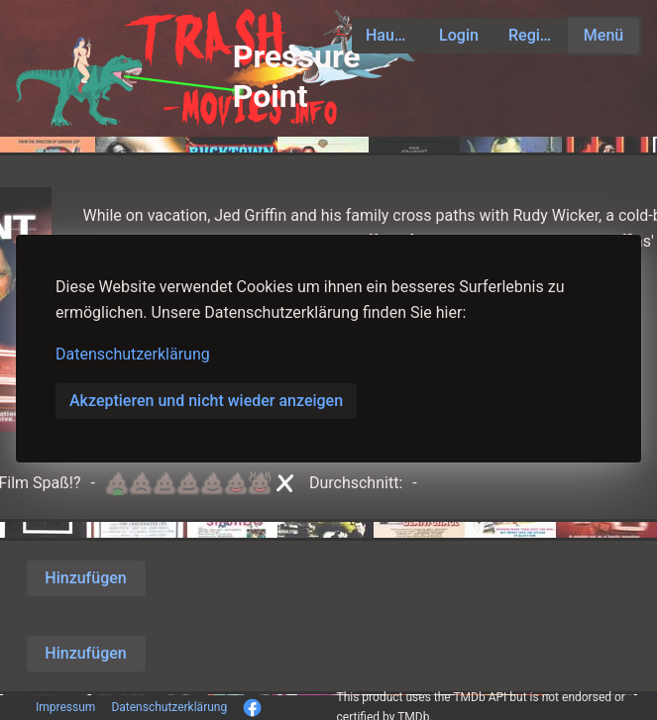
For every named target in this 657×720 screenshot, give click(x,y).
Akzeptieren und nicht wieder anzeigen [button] (206, 400)
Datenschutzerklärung (132, 354)
